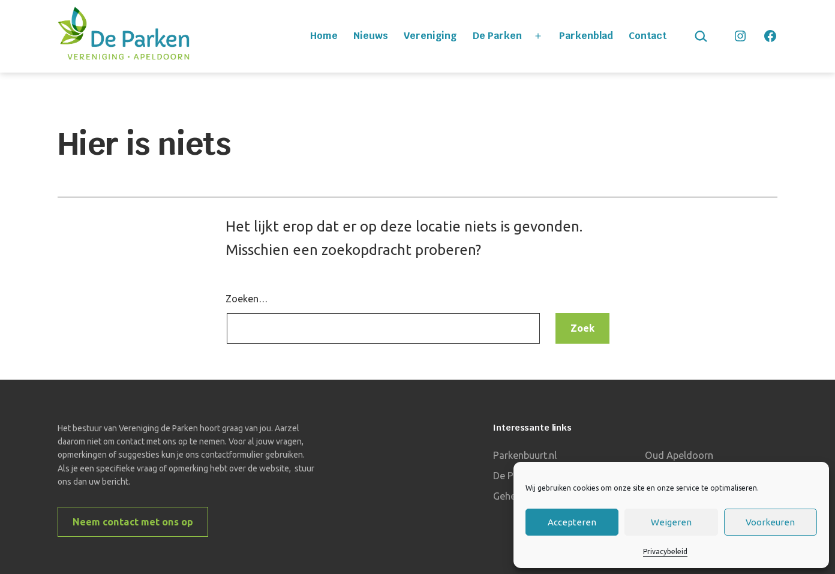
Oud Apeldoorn (679, 455)
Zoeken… (247, 298)
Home (324, 35)
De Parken (497, 35)
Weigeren (671, 522)
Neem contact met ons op (133, 521)
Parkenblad (586, 35)
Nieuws (370, 35)
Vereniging (430, 35)
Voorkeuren (770, 522)
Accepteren (572, 522)
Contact (647, 35)
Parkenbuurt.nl (525, 455)
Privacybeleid (665, 551)
